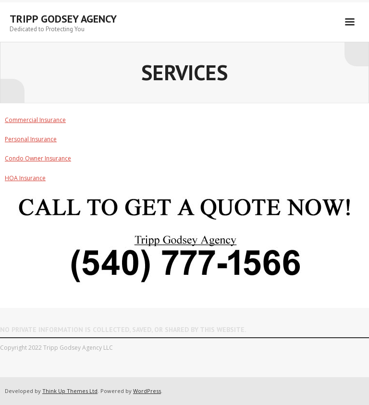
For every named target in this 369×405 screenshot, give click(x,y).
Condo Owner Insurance (38, 158)
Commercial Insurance (35, 120)
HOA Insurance (25, 178)
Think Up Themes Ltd (70, 390)
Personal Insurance (31, 139)
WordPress (147, 390)
